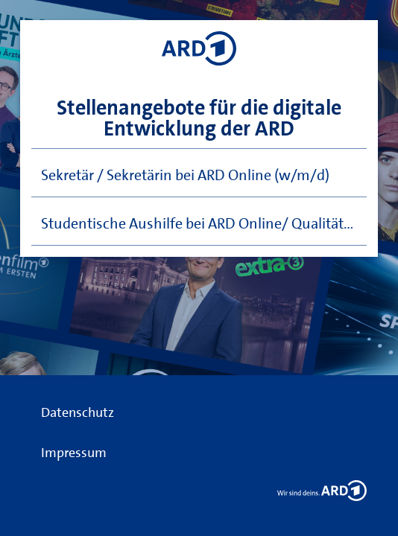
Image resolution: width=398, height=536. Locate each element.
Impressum (74, 453)
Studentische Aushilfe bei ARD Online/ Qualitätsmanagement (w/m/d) (204, 223)
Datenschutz (77, 412)
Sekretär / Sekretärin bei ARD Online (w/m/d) (185, 175)
